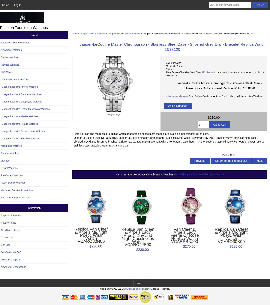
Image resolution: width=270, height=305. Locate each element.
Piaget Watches (9, 168)
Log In (17, 5)
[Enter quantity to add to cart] (203, 124)
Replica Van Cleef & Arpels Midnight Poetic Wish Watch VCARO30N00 (91, 235)
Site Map (5, 245)
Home (5, 5)
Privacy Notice (8, 222)
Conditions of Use (10, 230)
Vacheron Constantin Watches (17, 190)
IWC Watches (8, 72)
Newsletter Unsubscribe (13, 267)
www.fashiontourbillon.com (136, 289)
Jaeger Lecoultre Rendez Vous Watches (23, 131)
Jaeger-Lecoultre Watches (93, 33)
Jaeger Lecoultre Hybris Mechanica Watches (25, 109)
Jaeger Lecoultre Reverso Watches (20, 138)
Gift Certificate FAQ (11, 252)
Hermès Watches (10, 64)
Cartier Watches (9, 57)
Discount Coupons (10, 259)
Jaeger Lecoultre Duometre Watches (21, 94)
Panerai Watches (10, 153)
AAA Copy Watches (11, 50)
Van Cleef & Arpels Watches (16, 197)
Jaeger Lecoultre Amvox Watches (19, 86)
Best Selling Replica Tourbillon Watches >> (198, 174)
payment (5, 160)
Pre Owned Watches (12, 175)
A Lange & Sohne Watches (15, 42)
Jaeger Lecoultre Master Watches (124, 33)
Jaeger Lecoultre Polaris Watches (19, 123)
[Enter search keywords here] (230, 5)
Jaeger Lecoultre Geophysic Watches (21, 101)
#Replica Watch (209, 72)
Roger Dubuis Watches (13, 182)
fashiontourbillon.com (178, 96)
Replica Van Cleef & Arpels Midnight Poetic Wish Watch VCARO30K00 (231, 235)
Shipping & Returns (11, 215)
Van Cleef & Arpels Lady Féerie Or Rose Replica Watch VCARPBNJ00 (184, 235)
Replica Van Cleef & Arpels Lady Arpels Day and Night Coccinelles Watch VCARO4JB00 (137, 237)
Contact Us (7, 237)
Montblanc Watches (11, 145)
